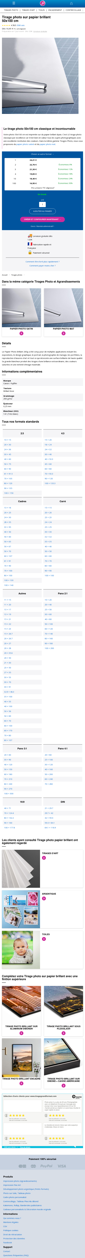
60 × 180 (8, 771)
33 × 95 (7, 524)
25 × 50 (48, 606)
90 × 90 (48, 567)
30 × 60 (48, 611)
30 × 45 (7, 451)
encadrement (55, 10)
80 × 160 (48, 635)
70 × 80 (7, 732)
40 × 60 (7, 456)
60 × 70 (7, 718)
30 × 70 (7, 679)
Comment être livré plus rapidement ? (42, 258)
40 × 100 (8, 703)
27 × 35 (7, 669)
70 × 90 (7, 563)
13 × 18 (7, 504)
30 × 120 (48, 761)
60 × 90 (7, 466)
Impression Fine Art (11, 1182)
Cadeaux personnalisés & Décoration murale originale (26, 1206)
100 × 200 (49, 645)
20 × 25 (7, 509)
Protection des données (13, 1235)
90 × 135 (8, 485)
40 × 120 (8, 761)
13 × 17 (7, 606)
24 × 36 (7, 446)
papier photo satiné (24, 144)
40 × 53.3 (49, 456)
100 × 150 (8, 490)
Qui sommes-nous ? (12, 1215)
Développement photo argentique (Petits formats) (24, 1186)
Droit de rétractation (11, 1231)
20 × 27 (7, 640)
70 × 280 (48, 781)
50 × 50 (48, 548)
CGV (5, 1223)
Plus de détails (25, 1144)
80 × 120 (8, 480)
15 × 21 (7, 616)
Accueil (5, 272)
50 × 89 (7, 713)
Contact (6, 1248)
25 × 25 (48, 524)
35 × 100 (8, 693)
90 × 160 (8, 819)
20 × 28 (7, 645)
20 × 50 (7, 655)
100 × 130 (8, 577)
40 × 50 (7, 529)
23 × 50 (7, 664)
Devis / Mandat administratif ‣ (42, 226)
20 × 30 (7, 441)
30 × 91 (7, 684)
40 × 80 (48, 616)
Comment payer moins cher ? (42, 262)
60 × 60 (48, 553)
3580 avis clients (10, 1144)
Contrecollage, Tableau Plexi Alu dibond (20, 1198)
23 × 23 (48, 514)
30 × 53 (7, 674)
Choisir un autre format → (42, 154)
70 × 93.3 (49, 470)
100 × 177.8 (9, 824)
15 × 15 (48, 504)
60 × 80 (48, 466)
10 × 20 (48, 597)
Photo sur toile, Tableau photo (16, 1190)
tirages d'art (28, 10)
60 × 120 (48, 626)
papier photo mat (45, 144)
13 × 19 (7, 611)
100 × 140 (8, 582)
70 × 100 (8, 567)
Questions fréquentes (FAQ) (15, 1252)
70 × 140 (48, 631)
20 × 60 (7, 752)
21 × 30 (7, 660)
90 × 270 (8, 786)
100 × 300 (8, 790)
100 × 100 (49, 572)
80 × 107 (8, 737)
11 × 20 (7, 601)
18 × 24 (48, 441)
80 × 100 (8, 572)
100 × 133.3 (50, 480)
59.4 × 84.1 (49, 819)
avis (20, 25)
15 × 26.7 (8, 631)
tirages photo (11, 10)
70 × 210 (8, 776)
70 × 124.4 (8, 810)
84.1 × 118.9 (50, 824)
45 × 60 (48, 461)
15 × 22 (7, 621)
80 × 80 (48, 563)
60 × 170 (8, 727)
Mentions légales (10, 1219)
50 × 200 (48, 771)
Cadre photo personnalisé (14, 1194)
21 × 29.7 (49, 805)
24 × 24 (48, 519)
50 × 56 (7, 708)
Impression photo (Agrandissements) (19, 1178)
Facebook (7, 1239)
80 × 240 (8, 781)
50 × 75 (7, 461)
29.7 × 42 (49, 810)
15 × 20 (48, 437)
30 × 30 (48, 529)
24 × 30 (7, 514)
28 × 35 (7, 519)
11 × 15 (7, 597)
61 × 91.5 (8, 470)
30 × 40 (48, 451)
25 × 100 (48, 756)
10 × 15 (7, 437)
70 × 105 (8, 475)
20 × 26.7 (8, 635)
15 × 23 (7, 626)
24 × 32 (48, 446)
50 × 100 (48, 621)
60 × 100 (8, 723)
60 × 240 (48, 776)
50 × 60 (7, 533)
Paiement (7, 1256)
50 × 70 (7, 548)
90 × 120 (48, 475)
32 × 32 (48, 533)
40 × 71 (7, 805)
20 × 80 (48, 752)
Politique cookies (10, 1227)
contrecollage (73, 10)
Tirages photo (16, 272)
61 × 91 (7, 558)
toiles (41, 10)
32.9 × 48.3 (9, 689)
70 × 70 (48, 558)
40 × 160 (48, 766)
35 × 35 (48, 538)
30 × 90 (7, 756)
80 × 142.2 (8, 815)
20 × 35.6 (8, 650)
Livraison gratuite (38, 31)
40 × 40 (48, 543)
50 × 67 (7, 543)
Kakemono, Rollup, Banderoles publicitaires (22, 1202)
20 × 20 (48, 509)
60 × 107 (8, 553)
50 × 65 (7, 538)
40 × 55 (7, 698)
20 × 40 (48, 601)
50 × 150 (8, 766)
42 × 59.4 (49, 815)
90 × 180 (48, 640)
